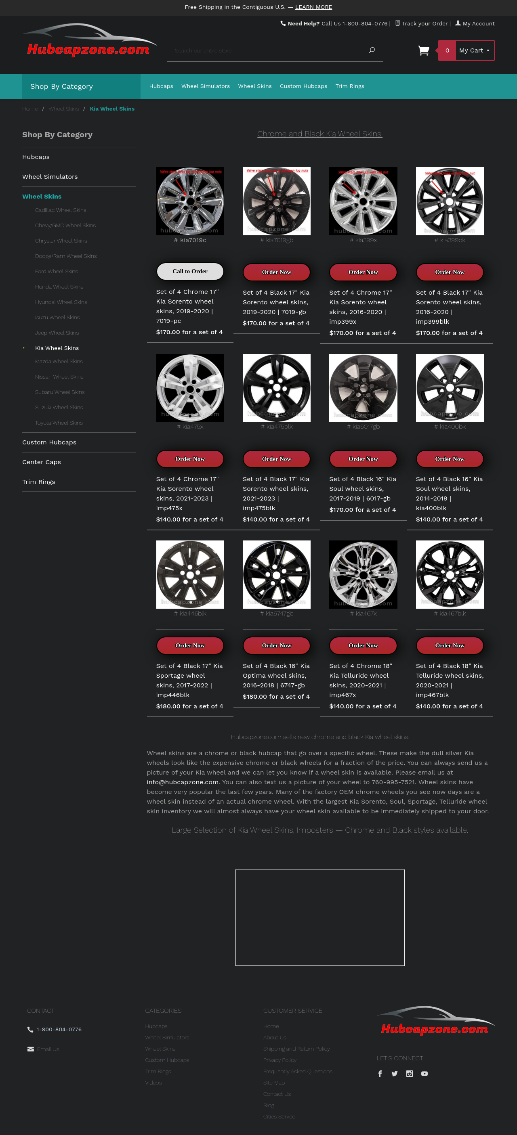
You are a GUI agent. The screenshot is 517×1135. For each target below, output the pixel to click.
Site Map (274, 1082)
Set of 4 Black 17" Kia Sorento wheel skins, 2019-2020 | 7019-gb (276, 302)
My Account (475, 23)
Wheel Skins (255, 86)
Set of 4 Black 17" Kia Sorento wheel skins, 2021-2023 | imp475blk (276, 493)
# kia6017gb (363, 392)
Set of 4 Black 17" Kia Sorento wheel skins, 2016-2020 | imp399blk (449, 307)
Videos (153, 1082)
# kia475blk (277, 392)
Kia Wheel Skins (57, 348)
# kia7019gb (277, 205)
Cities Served (279, 1116)
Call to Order (190, 271)
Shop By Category (61, 86)
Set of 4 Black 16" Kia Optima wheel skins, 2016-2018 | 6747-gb (276, 675)
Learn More (313, 7)
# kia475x (190, 392)
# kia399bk (450, 205)
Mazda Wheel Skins (59, 361)
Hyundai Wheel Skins (61, 302)
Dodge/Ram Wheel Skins (66, 256)
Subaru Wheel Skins (60, 392)
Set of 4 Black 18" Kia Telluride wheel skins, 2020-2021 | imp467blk (450, 680)
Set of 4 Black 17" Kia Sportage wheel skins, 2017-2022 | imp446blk (189, 680)
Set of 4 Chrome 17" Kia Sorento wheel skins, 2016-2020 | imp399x (360, 307)
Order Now (277, 272)
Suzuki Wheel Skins (59, 407)
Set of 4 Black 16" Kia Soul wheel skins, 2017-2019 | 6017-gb (362, 488)
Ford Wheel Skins (56, 271)
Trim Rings (350, 86)
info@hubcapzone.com (183, 782)
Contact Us (277, 1094)
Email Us (48, 1049)
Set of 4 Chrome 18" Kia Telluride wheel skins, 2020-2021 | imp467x (360, 680)
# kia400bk (450, 392)
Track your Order (421, 23)
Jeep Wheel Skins (57, 332)
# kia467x (363, 578)
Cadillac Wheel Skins (60, 210)
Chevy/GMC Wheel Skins (65, 225)
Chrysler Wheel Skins (61, 240)
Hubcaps (161, 86)
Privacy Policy (279, 1060)
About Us (274, 1037)
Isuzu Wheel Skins (57, 317)
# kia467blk (450, 578)
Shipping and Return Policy (296, 1048)
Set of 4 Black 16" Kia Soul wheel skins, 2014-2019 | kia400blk (449, 493)
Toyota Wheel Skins (59, 422)
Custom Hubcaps (304, 86)
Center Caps (41, 462)
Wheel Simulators (205, 86)
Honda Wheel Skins (59, 286)
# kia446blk (190, 578)
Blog (268, 1105)
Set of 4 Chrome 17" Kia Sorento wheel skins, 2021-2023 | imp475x (187, 493)
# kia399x (363, 205)
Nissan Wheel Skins (59, 376)
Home (30, 108)
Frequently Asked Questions (297, 1071)
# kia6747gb (277, 578)
